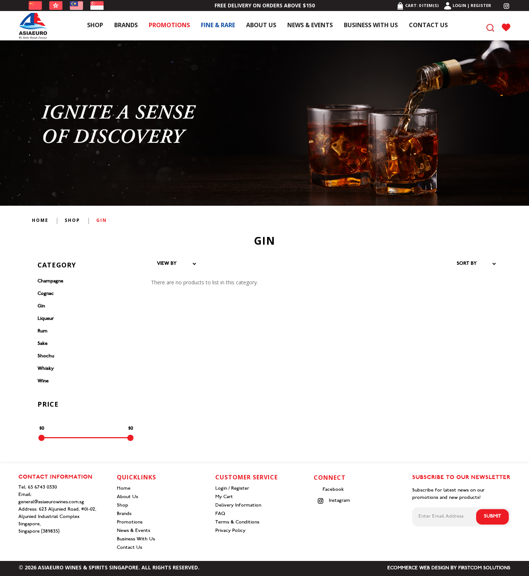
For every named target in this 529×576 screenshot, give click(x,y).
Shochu (45, 356)
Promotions (130, 522)
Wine (42, 381)
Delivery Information (238, 505)
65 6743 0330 (42, 487)
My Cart (224, 497)
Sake (42, 344)
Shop (72, 220)
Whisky (45, 369)
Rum (42, 331)
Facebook (332, 489)
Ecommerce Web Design (418, 568)
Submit (492, 516)
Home (40, 220)
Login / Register (232, 488)
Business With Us (136, 539)
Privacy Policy (230, 531)
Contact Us (129, 548)
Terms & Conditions (237, 522)
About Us (127, 497)
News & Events (133, 531)
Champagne (50, 281)
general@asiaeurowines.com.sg (51, 502)
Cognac (45, 294)
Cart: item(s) (418, 5)
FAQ (220, 514)
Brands (124, 514)
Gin (101, 220)
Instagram (333, 501)
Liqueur (45, 319)
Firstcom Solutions (484, 568)
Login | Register (467, 5)
